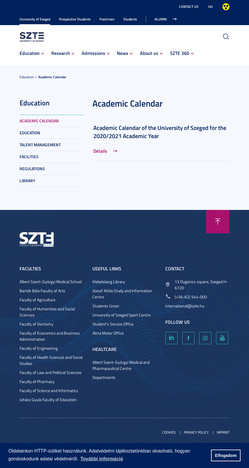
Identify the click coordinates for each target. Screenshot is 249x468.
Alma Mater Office (108, 333)
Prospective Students (75, 19)
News (122, 53)
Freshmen (107, 19)
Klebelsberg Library (108, 281)
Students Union (105, 306)
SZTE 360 (179, 53)
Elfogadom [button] (225, 455)
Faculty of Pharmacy (37, 381)
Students (130, 19)
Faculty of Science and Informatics (49, 390)
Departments (103, 377)
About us (149, 53)
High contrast (225, 6)
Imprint (223, 432)
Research (60, 53)
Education (30, 53)
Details (100, 150)
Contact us (189, 6)
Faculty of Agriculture (37, 299)
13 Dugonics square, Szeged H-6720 (201, 284)
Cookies (169, 432)
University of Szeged (35, 19)
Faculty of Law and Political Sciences (51, 372)
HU (210, 6)
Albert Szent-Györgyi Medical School (51, 281)
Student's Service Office (113, 324)
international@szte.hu (184, 306)
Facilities (29, 156)
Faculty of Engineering (39, 348)
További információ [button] (101, 458)
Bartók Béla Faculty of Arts (42, 290)
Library (27, 180)
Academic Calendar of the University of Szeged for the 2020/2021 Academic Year (159, 131)
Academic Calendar (52, 76)
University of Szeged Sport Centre (121, 315)
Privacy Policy (196, 432)
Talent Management (40, 144)
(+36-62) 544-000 (191, 297)
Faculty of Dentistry (36, 324)
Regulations (32, 168)
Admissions (93, 53)
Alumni (161, 19)
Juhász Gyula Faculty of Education (48, 399)
